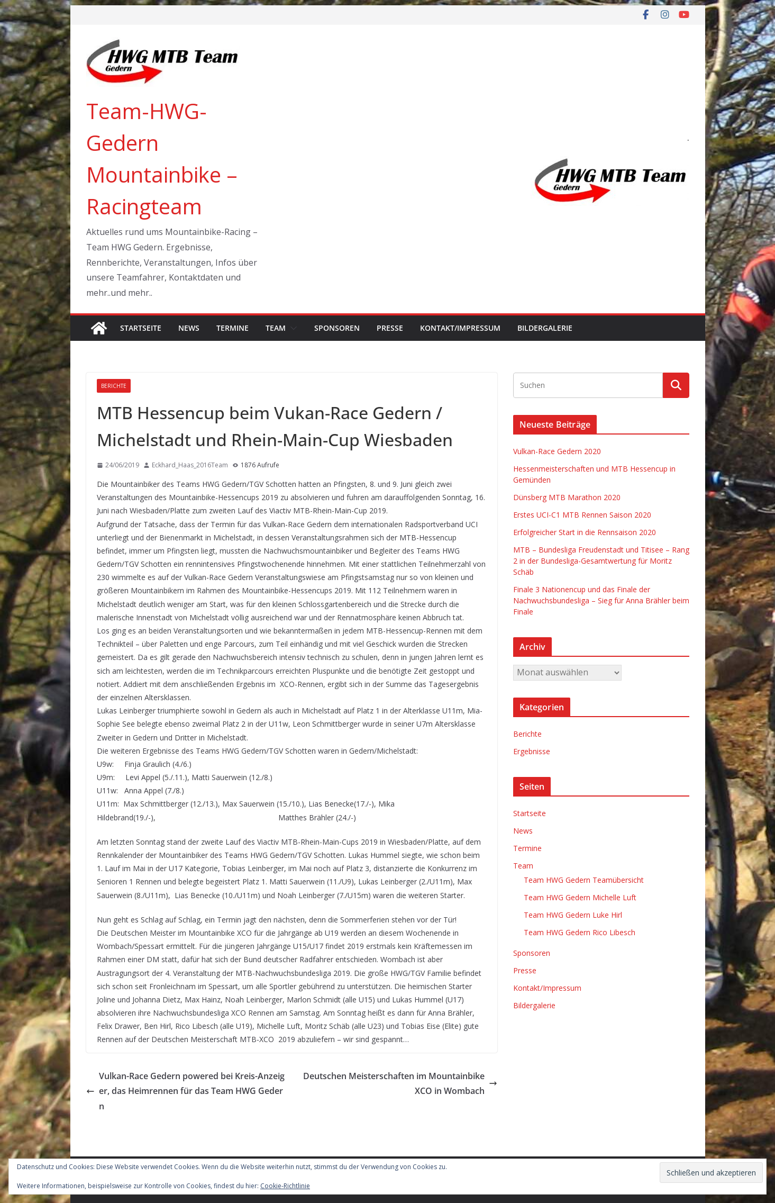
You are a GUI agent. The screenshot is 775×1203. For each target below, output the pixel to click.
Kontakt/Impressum (460, 328)
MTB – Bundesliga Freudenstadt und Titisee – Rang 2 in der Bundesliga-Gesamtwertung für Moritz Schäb (601, 561)
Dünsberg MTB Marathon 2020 (567, 497)
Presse (390, 328)
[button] (291, 328)
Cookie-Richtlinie (285, 1185)
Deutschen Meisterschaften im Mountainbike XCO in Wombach (400, 1083)
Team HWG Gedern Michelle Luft (580, 897)
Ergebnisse (531, 751)
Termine (232, 328)
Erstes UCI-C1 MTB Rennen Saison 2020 (582, 515)
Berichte (113, 386)
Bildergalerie (544, 328)
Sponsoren (337, 328)
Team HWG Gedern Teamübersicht (584, 880)
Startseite (140, 328)
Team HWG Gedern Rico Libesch (579, 932)
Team (276, 328)
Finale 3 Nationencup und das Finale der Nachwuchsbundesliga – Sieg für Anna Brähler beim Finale (601, 600)
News (188, 328)
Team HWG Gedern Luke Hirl (573, 915)
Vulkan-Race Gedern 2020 (557, 451)
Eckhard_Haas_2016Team (190, 464)
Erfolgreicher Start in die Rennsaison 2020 (584, 532)
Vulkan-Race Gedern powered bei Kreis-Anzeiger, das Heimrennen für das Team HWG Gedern (185, 1091)
